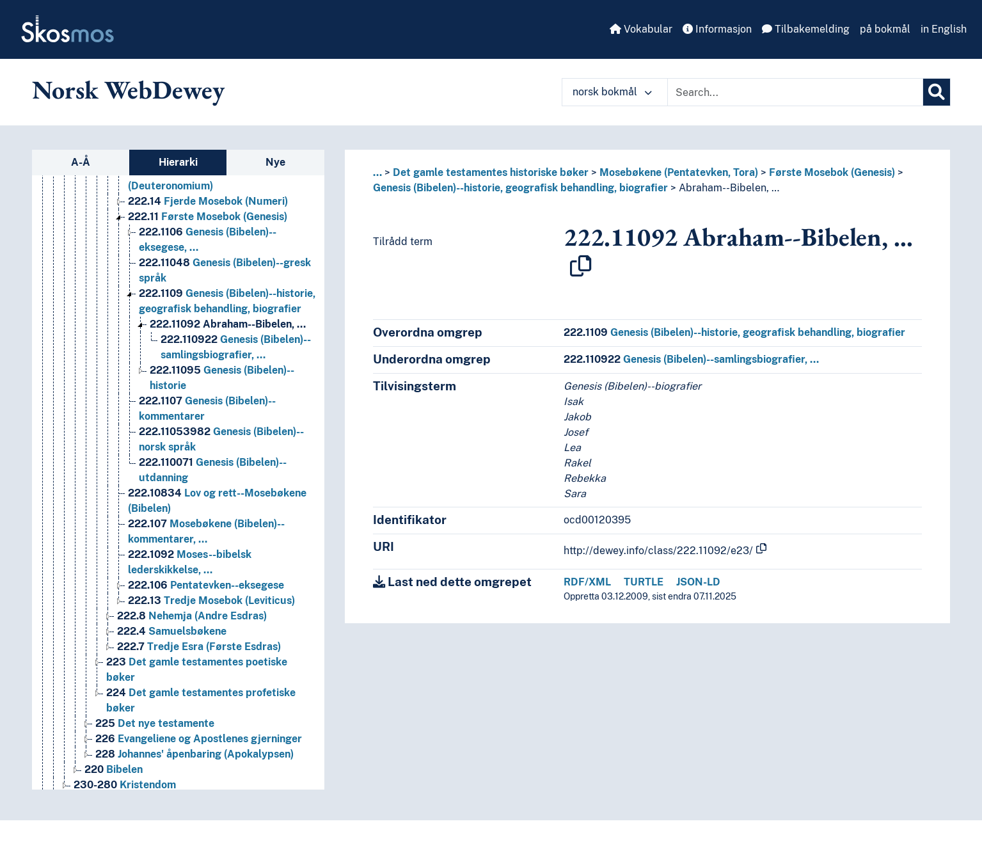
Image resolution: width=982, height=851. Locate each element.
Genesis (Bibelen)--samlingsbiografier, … (691, 359)
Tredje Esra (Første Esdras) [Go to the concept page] (199, 646)
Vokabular (641, 29)
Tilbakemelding (806, 29)
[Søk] (937, 92)
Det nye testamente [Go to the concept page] (154, 723)
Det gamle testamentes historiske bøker (491, 172)
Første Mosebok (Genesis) (832, 172)
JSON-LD (698, 582)
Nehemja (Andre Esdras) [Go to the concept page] (192, 616)
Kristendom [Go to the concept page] (125, 785)
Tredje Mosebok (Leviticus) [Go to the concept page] (211, 600)
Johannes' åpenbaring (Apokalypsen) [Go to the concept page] (194, 754)
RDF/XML (587, 582)
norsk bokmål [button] (612, 92)
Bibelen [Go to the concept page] (113, 769)
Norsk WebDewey (128, 89)
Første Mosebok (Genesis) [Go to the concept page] (207, 217)
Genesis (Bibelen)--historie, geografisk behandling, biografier (520, 188)
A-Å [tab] (80, 162)
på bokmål (885, 29)
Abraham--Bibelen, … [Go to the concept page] (228, 324)
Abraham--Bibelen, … (729, 188)
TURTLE (643, 582)
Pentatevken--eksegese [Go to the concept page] (206, 585)
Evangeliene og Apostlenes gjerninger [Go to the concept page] (198, 739)
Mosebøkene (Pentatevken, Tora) (678, 172)
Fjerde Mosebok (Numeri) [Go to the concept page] (208, 201)
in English (944, 29)
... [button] (377, 172)
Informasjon (717, 29)
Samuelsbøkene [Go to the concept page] (171, 631)
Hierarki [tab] (178, 162)
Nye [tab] (275, 162)
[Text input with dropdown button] (795, 92)
